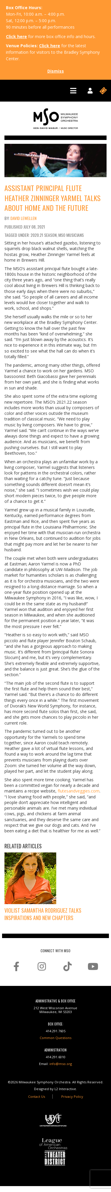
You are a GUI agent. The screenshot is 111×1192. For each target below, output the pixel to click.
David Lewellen (23, 218)
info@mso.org (60, 1063)
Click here (16, 36)
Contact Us (36, 1096)
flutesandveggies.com (78, 791)
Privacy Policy (72, 1096)
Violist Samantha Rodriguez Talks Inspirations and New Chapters (42, 914)
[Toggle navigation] (73, 91)
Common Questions (55, 1038)
